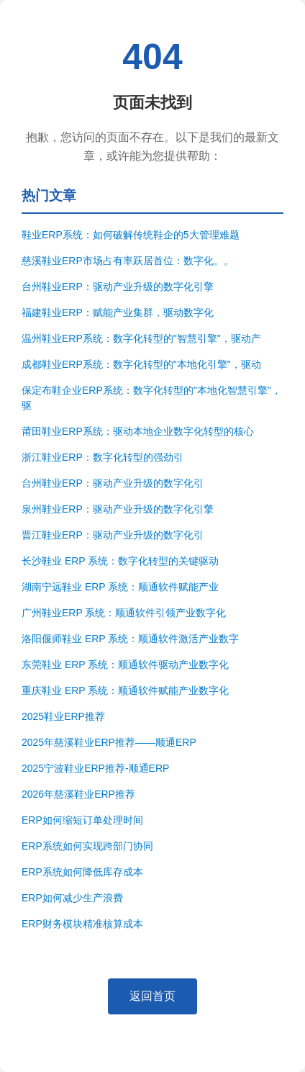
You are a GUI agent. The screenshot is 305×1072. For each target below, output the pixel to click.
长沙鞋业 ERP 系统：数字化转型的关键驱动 (120, 561)
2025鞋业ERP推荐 (63, 716)
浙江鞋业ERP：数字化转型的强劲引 (102, 457)
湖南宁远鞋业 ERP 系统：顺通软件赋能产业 (120, 587)
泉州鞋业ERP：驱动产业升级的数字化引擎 (118, 509)
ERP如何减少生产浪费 (72, 898)
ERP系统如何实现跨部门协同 (87, 846)
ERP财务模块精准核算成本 (82, 923)
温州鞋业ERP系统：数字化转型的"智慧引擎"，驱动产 (141, 338)
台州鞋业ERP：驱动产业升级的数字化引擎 (118, 286)
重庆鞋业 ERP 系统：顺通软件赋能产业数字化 (125, 690)
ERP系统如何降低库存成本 (82, 872)
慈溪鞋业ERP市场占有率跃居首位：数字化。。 (128, 260)
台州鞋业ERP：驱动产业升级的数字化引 (113, 483)
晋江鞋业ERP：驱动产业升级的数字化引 (113, 535)
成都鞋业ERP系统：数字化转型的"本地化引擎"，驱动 (141, 364)
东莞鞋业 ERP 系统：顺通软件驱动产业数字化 (125, 664)
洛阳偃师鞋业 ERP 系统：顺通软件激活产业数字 (130, 638)
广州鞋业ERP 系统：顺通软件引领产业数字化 (124, 612)
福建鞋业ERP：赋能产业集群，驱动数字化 (118, 312)
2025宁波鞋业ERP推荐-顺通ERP (95, 768)
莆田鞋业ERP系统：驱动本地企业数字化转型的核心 (138, 431)
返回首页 (152, 996)
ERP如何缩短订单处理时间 (82, 820)
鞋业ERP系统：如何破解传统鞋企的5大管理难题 (131, 234)
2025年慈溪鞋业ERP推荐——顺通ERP (109, 742)
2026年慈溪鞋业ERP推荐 (78, 794)
